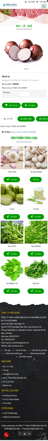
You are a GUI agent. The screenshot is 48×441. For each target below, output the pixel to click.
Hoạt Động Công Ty (9, 395)
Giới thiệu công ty (25, 357)
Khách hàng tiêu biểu (37, 353)
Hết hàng (36, 179)
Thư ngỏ (7, 350)
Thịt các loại (6, 385)
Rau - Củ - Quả (7, 366)
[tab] (8, 119)
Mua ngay (30, 105)
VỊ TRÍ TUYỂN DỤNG (9, 413)
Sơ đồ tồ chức (21, 350)
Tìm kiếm (30, 2)
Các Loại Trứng (7, 382)
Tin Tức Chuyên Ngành (10, 399)
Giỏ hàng (43, 2)
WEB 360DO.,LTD (37, 429)
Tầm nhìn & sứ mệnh (39, 350)
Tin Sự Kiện (6, 403)
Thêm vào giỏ (11, 105)
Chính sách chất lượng (13, 353)
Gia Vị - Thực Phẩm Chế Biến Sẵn (13, 378)
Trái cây (4, 370)
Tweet (26, 69)
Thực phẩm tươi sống (9, 374)
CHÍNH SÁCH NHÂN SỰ (10, 417)
